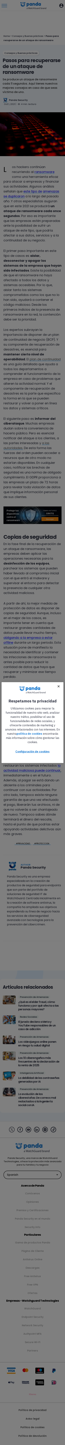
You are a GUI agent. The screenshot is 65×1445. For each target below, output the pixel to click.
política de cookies (29, 733)
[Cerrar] (58, 686)
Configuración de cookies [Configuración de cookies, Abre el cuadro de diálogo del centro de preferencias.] (32, 751)
